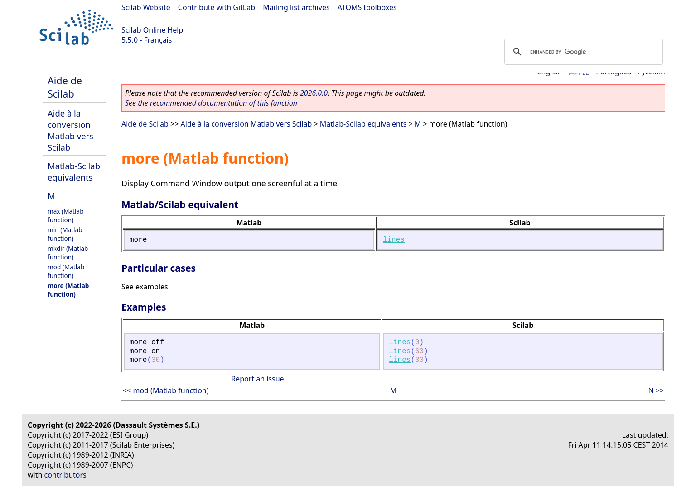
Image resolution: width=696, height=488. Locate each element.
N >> (656, 390)
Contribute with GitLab (216, 7)
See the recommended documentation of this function (211, 103)
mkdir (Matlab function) (68, 252)
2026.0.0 (314, 93)
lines (394, 240)
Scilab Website (145, 7)
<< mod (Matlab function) (166, 390)
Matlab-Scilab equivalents (74, 171)
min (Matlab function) (65, 234)
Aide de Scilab (65, 87)
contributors (65, 475)
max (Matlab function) (66, 215)
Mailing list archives (296, 7)
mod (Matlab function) (66, 271)
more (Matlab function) (68, 289)
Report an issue (257, 379)
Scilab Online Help (152, 30)
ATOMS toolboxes (367, 7)
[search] (582, 51)
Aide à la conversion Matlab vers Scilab (70, 130)
